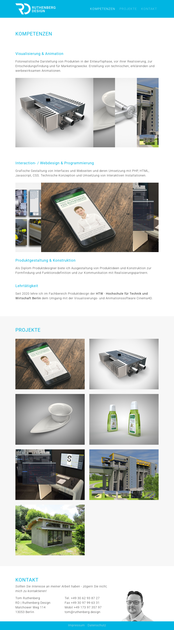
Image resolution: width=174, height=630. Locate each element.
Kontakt (149, 9)
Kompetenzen (102, 9)
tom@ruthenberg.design (82, 612)
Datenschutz (97, 625)
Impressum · (78, 625)
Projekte (128, 9)
